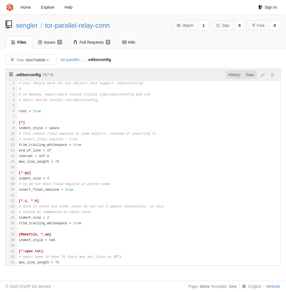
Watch (184, 25)
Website (273, 286)
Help (68, 7)
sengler (27, 25)
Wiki (128, 42)
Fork (258, 25)
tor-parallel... (71, 60)
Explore (47, 7)
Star (222, 25)
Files (18, 42)
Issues (50, 42)
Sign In (268, 7)
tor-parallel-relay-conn (77, 25)
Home (25, 7)
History (234, 75)
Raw (250, 75)
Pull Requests (92, 42)
